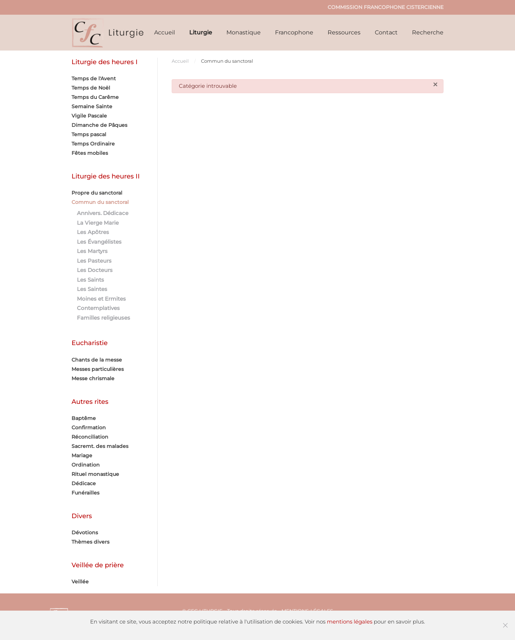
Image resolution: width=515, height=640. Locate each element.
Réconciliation (90, 437)
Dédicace (84, 483)
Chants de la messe (97, 360)
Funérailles (85, 492)
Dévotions (85, 532)
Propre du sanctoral (97, 193)
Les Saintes (92, 289)
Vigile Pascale (89, 116)
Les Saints (90, 279)
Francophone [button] (294, 32)
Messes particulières (98, 369)
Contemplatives (98, 308)
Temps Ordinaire (93, 143)
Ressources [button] (344, 32)
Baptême (84, 418)
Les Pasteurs (94, 260)
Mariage (82, 455)
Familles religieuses (103, 317)
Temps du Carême (95, 97)
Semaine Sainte (92, 106)
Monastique (243, 32)
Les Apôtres (93, 232)
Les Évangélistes (99, 241)
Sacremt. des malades (100, 446)
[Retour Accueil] (108, 33)
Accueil (164, 32)
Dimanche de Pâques (99, 125)
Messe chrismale (93, 378)
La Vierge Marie (98, 222)
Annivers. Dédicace (102, 213)
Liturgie (200, 32)
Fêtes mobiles (90, 153)
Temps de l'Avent (94, 78)
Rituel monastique (95, 474)
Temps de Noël (91, 88)
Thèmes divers (90, 542)
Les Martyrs (92, 251)
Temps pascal (89, 134)
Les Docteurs (95, 270)
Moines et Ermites (101, 298)
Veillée (80, 581)
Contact (386, 32)
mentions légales (349, 621)
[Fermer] (435, 85)
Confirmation (89, 427)
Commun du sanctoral (100, 202)
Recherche (427, 32)
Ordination (86, 465)
